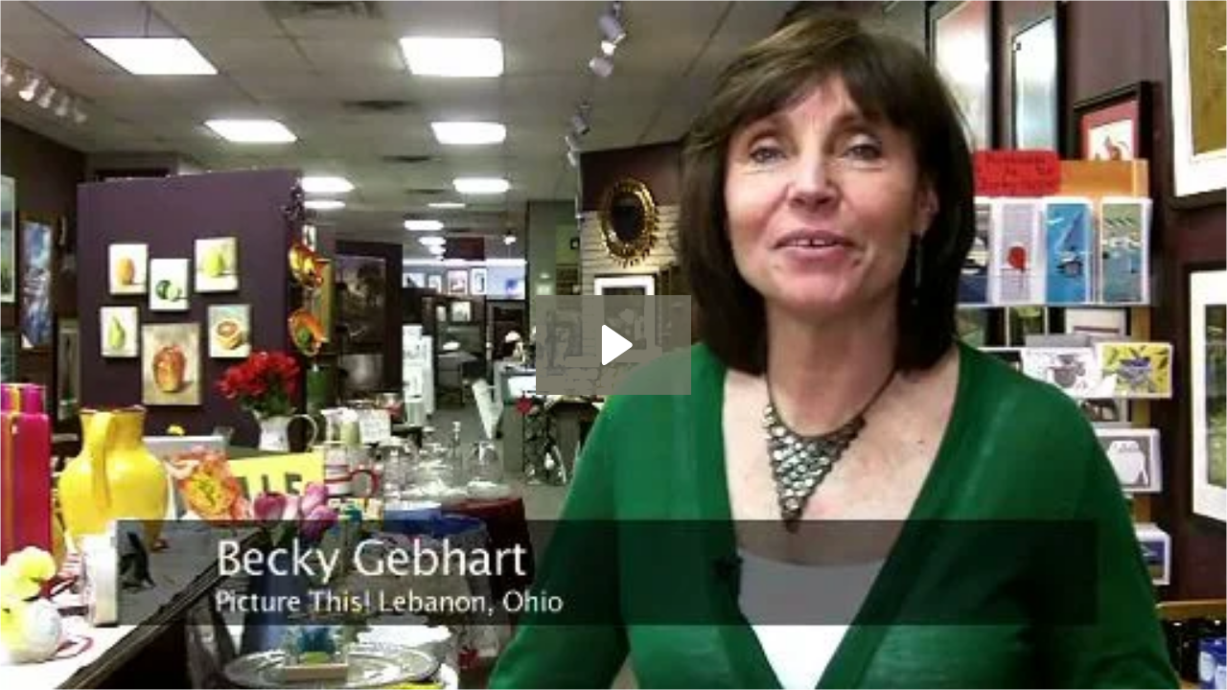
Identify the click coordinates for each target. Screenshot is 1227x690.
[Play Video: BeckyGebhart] (614, 345)
